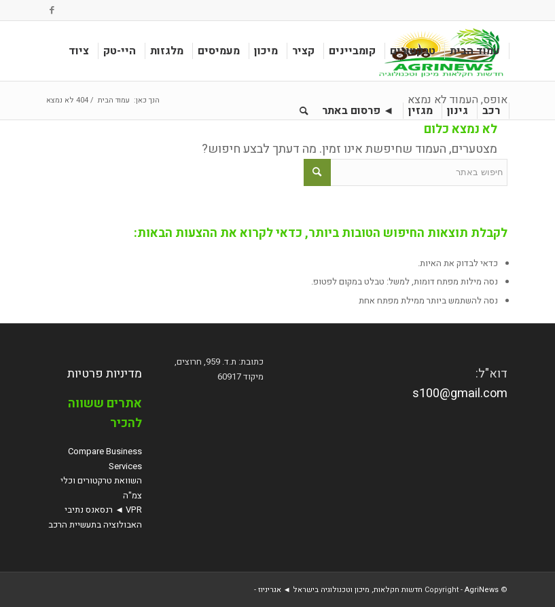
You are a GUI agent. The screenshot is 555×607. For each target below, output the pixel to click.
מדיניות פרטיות (104, 374)
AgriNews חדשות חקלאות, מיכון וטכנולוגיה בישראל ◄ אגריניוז (378, 589)
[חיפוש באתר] (304, 111)
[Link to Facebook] (51, 10)
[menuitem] (475, 51)
